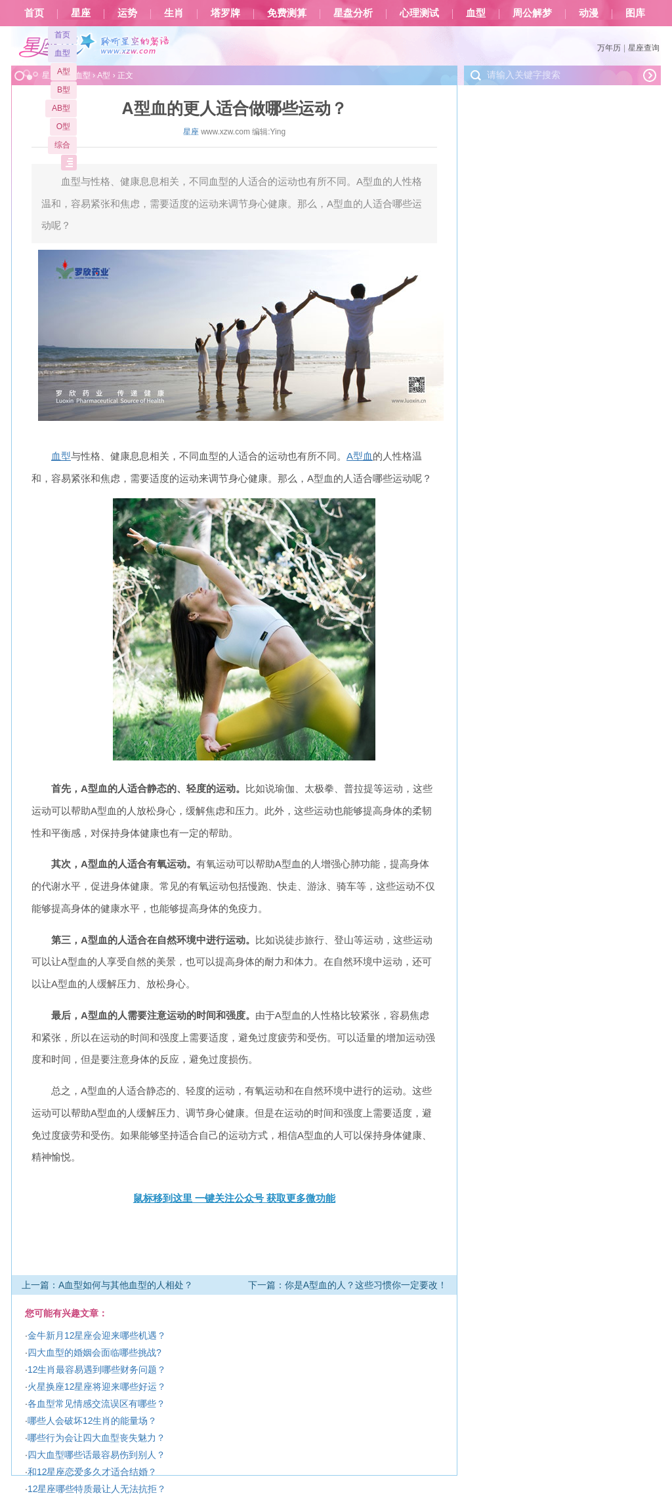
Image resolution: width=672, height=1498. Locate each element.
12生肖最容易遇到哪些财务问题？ (97, 1369)
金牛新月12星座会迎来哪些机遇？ (97, 1335)
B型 (63, 89)
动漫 (588, 13)
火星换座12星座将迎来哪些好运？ (97, 1386)
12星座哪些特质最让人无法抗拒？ (97, 1489)
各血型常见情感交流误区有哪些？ (96, 1403)
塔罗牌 (225, 13)
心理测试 (419, 13)
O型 (63, 126)
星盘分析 (353, 13)
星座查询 (644, 47)
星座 (81, 13)
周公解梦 (532, 13)
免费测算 (286, 13)
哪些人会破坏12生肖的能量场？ (93, 1420)
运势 (127, 13)
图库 (635, 13)
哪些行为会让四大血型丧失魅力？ (96, 1437)
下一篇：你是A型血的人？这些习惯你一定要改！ (347, 1285)
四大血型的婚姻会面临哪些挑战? (94, 1352)
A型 (63, 71)
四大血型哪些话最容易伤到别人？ (96, 1454)
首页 (34, 13)
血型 (476, 13)
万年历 (609, 47)
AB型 (61, 108)
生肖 (174, 13)
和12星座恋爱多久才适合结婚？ (93, 1472)
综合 (62, 144)
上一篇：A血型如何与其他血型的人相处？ (107, 1285)
